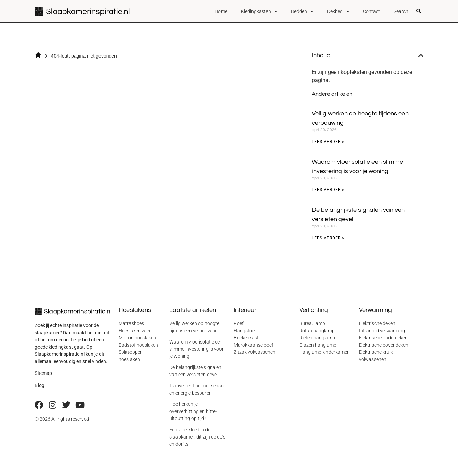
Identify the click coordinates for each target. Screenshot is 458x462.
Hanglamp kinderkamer (324, 352)
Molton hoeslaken (137, 337)
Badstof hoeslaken (138, 345)
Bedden (302, 11)
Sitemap (43, 373)
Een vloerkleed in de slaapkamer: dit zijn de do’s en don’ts (197, 437)
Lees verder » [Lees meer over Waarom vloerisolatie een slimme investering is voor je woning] (328, 189)
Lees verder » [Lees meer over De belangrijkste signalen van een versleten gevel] (328, 238)
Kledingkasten (259, 11)
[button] (419, 11)
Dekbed (338, 11)
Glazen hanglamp (317, 345)
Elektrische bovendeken (383, 345)
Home (221, 11)
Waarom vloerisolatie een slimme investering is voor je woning (196, 349)
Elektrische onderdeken (383, 337)
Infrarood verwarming (382, 330)
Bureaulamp (312, 323)
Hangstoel (245, 330)
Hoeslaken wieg (135, 330)
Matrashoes (131, 323)
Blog (39, 385)
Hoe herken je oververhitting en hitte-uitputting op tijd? (193, 411)
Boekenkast (246, 337)
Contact (371, 11)
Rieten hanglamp (317, 337)
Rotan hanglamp (317, 330)
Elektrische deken (377, 323)
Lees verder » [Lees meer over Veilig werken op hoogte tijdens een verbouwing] (328, 141)
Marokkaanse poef (253, 345)
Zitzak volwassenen (254, 352)
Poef (239, 323)
